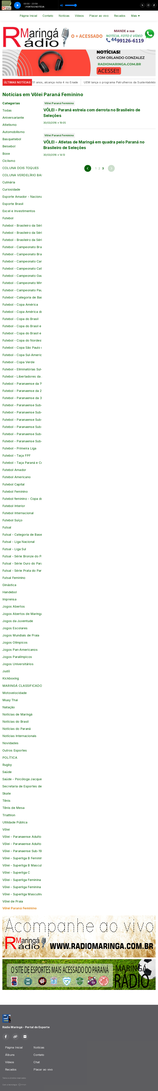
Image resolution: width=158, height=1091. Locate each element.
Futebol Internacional (18, 513)
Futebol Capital (13, 484)
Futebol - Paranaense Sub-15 (22, 405)
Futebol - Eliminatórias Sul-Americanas (22, 369)
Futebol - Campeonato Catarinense (22, 268)
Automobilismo (13, 132)
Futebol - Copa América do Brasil (22, 312)
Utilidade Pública (14, 822)
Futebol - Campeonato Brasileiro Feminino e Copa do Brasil (22, 254)
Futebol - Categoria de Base (22, 297)
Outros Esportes (14, 750)
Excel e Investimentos (18, 211)
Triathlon (8, 815)
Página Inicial (28, 15)
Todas (7, 110)
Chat (37, 1062)
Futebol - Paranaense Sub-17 (22, 419)
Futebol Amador (14, 470)
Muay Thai (10, 700)
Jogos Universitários (18, 664)
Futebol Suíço (12, 520)
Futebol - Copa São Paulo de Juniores (22, 347)
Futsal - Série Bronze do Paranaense (22, 556)
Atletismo (9, 125)
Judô (6, 671)
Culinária (8, 182)
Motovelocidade (14, 693)
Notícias (64, 15)
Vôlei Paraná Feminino (19, 908)
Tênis (6, 800)
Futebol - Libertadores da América (22, 376)
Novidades (10, 743)
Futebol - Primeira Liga (19, 448)
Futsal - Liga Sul (14, 549)
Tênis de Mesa (13, 808)
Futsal (6, 527)
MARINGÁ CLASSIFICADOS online (22, 685)
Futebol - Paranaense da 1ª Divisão (22, 383)
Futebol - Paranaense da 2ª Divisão (22, 391)
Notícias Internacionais (19, 736)
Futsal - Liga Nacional (18, 542)
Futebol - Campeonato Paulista (22, 290)
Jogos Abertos (13, 606)
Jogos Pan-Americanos (20, 649)
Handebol (9, 592)
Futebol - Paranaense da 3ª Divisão (22, 398)
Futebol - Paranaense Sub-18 (22, 427)
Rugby (7, 765)
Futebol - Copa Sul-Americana (22, 355)
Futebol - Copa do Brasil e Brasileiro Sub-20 (22, 333)
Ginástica (9, 585)
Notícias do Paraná (16, 729)
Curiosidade (11, 189)
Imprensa (9, 599)
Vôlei (6, 829)
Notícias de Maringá (17, 714)
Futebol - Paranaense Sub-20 (22, 441)
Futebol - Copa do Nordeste (22, 340)
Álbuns (10, 1055)
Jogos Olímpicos (15, 642)
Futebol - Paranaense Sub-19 (22, 434)
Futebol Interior (13, 506)
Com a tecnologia (14, 1084)
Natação (8, 707)
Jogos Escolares (15, 628)
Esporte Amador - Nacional (22, 196)
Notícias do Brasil (15, 721)
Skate (6, 793)
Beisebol (8, 146)
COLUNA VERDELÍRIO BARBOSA (22, 175)
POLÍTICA (9, 757)
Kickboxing (10, 678)
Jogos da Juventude (17, 621)
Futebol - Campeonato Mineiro (22, 283)
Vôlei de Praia (12, 901)
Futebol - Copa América (20, 304)
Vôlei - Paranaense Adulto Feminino (22, 836)
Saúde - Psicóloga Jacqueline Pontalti (22, 779)
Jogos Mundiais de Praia (20, 635)
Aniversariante (13, 117)
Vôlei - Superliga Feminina (21, 880)
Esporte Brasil (12, 204)
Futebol (8, 218)
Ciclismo (8, 161)
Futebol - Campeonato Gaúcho (22, 275)
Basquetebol (11, 139)
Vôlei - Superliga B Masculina (22, 865)
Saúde (7, 772)
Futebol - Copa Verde (18, 362)
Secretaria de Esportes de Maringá (22, 786)
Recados (120, 15)
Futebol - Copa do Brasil (20, 319)
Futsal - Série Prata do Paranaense (22, 570)
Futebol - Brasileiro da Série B (22, 225)
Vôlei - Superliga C (16, 872)
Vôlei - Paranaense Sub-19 (22, 851)
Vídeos (79, 15)
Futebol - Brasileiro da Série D (22, 240)
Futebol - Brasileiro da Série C (22, 232)
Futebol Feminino (15, 491)
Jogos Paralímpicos (17, 657)
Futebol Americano (16, 477)
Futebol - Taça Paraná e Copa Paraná (22, 462)
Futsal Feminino (13, 578)
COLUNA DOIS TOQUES (20, 168)
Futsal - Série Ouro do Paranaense (22, 563)
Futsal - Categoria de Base (22, 534)
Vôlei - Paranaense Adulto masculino (22, 844)
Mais (135, 15)
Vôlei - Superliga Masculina (22, 894)
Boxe (6, 153)
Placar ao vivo (98, 15)
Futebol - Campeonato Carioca (22, 261)
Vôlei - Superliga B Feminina (22, 858)
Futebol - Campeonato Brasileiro (22, 247)
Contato (48, 15)
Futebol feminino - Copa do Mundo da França (22, 499)
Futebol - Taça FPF (16, 455)
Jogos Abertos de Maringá (22, 614)
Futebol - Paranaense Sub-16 (22, 412)
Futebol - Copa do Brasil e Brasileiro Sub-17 (22, 326)
